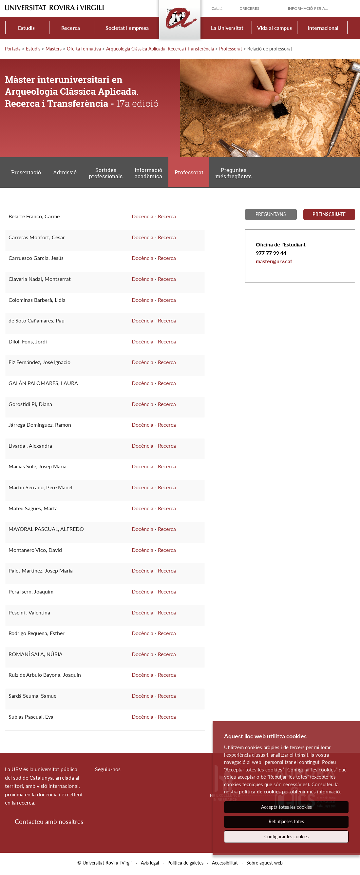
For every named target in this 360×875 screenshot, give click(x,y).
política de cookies (260, 791)
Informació (149, 174)
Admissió (65, 173)
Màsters (54, 48)
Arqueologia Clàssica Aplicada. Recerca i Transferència (160, 48)
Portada (13, 48)
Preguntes (236, 174)
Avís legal (150, 864)
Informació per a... (308, 8)
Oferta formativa (84, 48)
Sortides (106, 174)
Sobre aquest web (264, 864)
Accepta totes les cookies (286, 807)
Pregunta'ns (271, 216)
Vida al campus (274, 28)
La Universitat (227, 28)
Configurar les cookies (286, 836)
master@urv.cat (274, 263)
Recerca (70, 28)
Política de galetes (185, 864)
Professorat (230, 48)
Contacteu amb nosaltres (49, 823)
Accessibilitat (225, 864)
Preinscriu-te (329, 216)
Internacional (323, 28)
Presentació (26, 173)
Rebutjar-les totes (286, 821)
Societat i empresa (127, 28)
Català (217, 8)
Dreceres (249, 8)
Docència (142, 218)
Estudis (26, 28)
